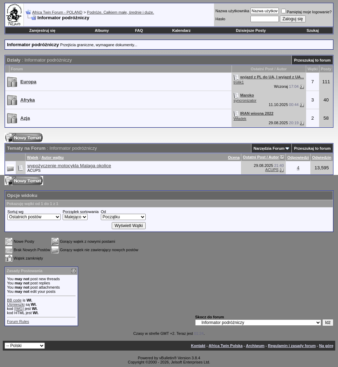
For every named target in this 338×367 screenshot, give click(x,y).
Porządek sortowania (81, 212)
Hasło (220, 19)
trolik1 (239, 82)
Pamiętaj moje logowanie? (306, 12)
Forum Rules (18, 321)
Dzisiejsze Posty (251, 30)
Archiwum (255, 346)
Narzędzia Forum (269, 148)
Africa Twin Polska (226, 346)
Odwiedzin (321, 157)
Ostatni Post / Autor (261, 157)
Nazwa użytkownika (232, 11)
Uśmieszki (16, 304)
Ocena (234, 157)
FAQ (139, 30)
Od (103, 212)
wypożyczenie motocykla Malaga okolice (69, 165)
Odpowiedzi (298, 157)
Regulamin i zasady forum (292, 346)
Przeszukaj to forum (312, 60)
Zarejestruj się (42, 30)
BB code (14, 300)
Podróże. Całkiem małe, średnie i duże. (120, 12)
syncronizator (245, 100)
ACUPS (34, 170)
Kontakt (198, 346)
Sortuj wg (15, 212)
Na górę (326, 346)
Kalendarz (181, 30)
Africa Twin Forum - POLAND (57, 12)
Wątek (32, 157)
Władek (240, 119)
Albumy (102, 30)
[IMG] (19, 308)
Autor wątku (52, 157)
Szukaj (312, 30)
